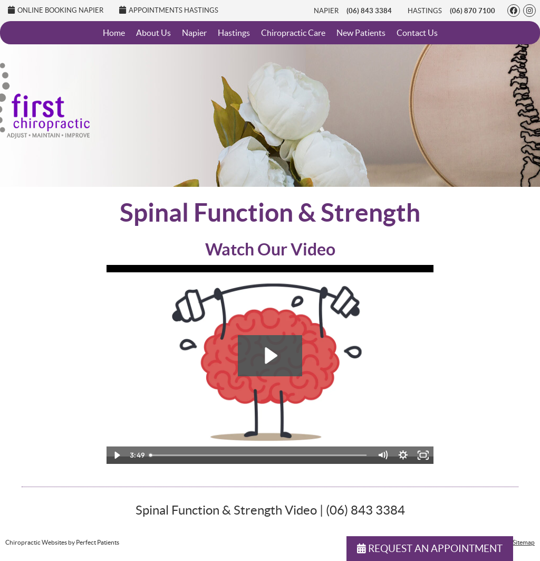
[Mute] (382, 455)
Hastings (425, 11)
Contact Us (417, 32)
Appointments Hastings (168, 10)
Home (114, 32)
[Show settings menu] (403, 455)
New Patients (360, 32)
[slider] (258, 455)
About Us (153, 32)
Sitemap (524, 542)
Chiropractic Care (293, 32)
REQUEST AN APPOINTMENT (430, 548)
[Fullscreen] (423, 455)
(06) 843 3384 (369, 11)
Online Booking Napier (55, 10)
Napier (326, 11)
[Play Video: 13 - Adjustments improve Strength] (270, 355)
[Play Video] (117, 455)
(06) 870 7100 (472, 11)
